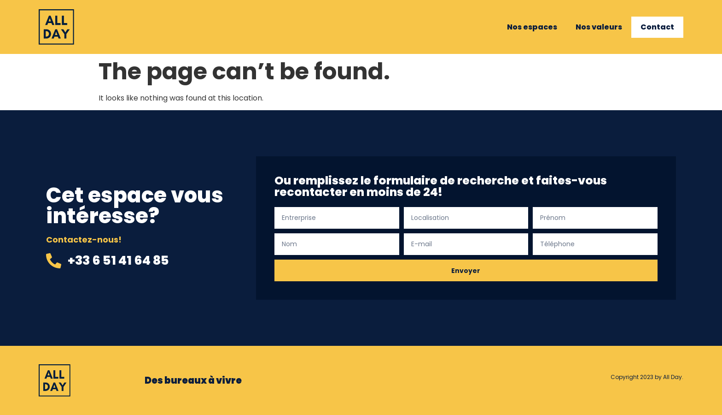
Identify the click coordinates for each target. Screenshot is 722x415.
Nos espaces (532, 27)
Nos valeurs (599, 27)
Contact (657, 27)
